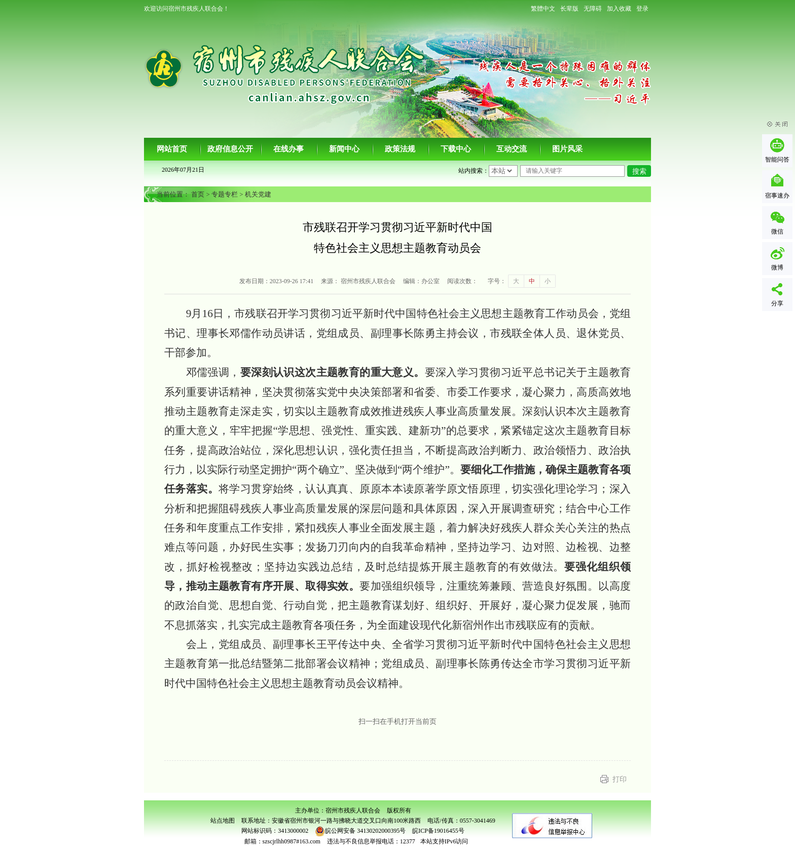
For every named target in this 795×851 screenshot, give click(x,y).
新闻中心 (344, 149)
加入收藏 (619, 8)
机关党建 (258, 194)
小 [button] (548, 281)
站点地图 (222, 820)
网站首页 (172, 149)
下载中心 (456, 149)
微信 (777, 231)
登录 (642, 8)
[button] (569, 8)
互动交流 (511, 149)
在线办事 (288, 149)
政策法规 (400, 149)
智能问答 (777, 159)
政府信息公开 (230, 149)
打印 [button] (619, 779)
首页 (197, 194)
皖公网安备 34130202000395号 (360, 830)
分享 (777, 303)
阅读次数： (462, 281)
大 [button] (516, 281)
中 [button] (532, 281)
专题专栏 (224, 194)
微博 (777, 267)
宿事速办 (777, 195)
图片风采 (567, 149)
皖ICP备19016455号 (438, 830)
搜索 (639, 171)
